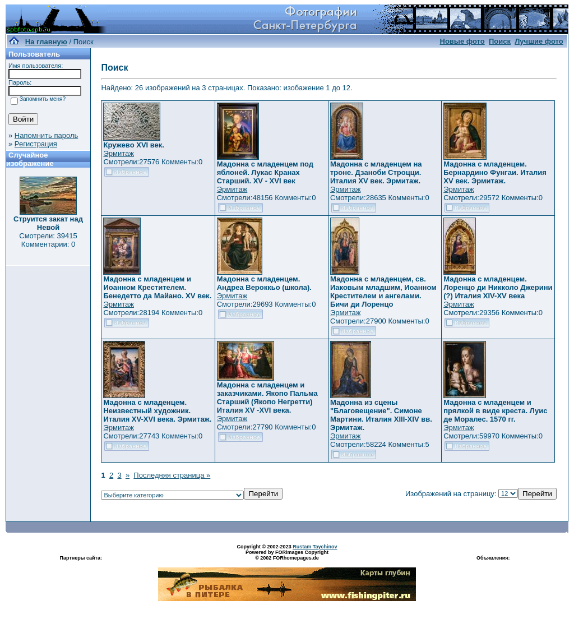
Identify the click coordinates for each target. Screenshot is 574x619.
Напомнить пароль (46, 135)
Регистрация (36, 144)
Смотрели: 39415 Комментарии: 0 (48, 240)
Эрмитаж (118, 153)
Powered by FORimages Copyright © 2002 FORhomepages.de (287, 555)
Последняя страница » (171, 475)
